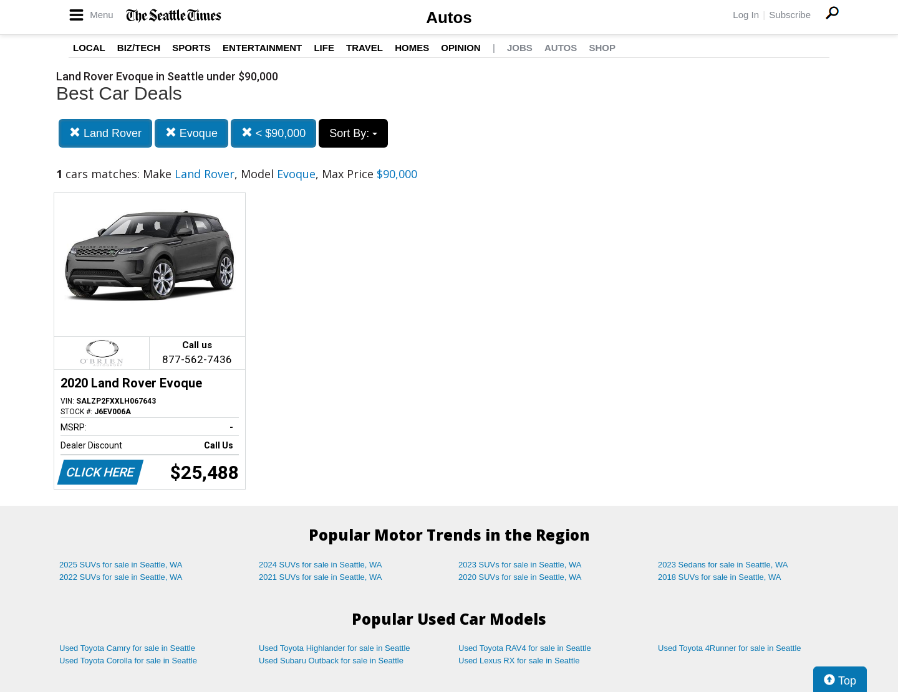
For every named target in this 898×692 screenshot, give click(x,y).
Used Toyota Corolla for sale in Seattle (128, 660)
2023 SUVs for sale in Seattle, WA (520, 564)
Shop (602, 47)
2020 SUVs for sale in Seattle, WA (520, 577)
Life (324, 47)
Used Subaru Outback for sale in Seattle (331, 660)
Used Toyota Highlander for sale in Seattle (334, 648)
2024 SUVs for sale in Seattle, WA (320, 564)
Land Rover (105, 133)
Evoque (191, 133)
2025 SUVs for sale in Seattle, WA (121, 564)
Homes (412, 47)
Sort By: (353, 133)
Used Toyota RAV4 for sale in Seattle (524, 648)
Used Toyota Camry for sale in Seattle (127, 648)
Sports (191, 47)
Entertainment (262, 47)
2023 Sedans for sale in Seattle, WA (723, 564)
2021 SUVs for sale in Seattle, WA (320, 577)
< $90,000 (273, 133)
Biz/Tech (138, 47)
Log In (746, 14)
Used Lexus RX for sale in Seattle (518, 660)
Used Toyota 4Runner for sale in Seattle (729, 648)
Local (89, 47)
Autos (449, 17)
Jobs (520, 47)
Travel (364, 47)
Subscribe (790, 14)
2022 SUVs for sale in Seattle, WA (121, 577)
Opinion (460, 47)
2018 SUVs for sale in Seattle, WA (719, 577)
